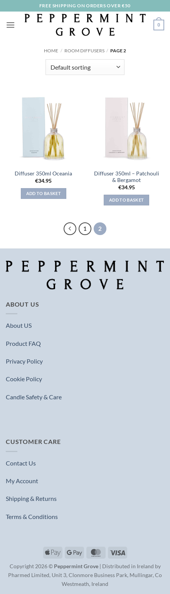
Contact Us (21, 463)
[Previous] (70, 228)
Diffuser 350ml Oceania (43, 173)
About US (19, 325)
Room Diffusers (84, 50)
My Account (22, 480)
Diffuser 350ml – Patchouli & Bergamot (126, 177)
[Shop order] (85, 67)
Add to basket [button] (43, 193)
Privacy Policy (24, 361)
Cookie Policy (24, 378)
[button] (10, 24)
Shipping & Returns (31, 498)
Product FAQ (23, 343)
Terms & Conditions (32, 516)
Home (51, 50)
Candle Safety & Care (34, 396)
